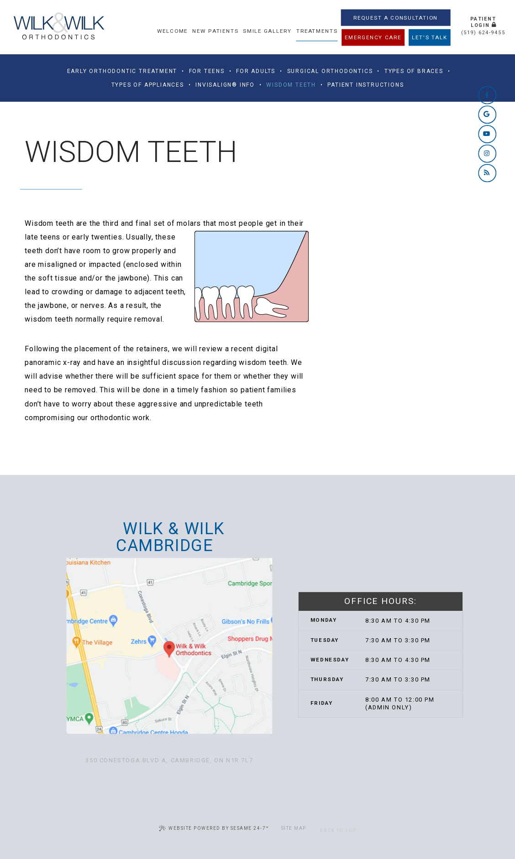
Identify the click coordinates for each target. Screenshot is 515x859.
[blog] (487, 173)
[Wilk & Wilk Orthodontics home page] (59, 27)
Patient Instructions (365, 85)
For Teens (207, 71)
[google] (487, 114)
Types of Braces (413, 71)
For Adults (255, 71)
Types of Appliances (147, 85)
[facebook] (487, 95)
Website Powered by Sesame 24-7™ (214, 828)
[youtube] (487, 134)
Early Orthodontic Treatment (122, 71)
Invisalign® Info (225, 85)
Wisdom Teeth (291, 85)
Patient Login (483, 22)
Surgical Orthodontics (330, 71)
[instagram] (487, 153)
